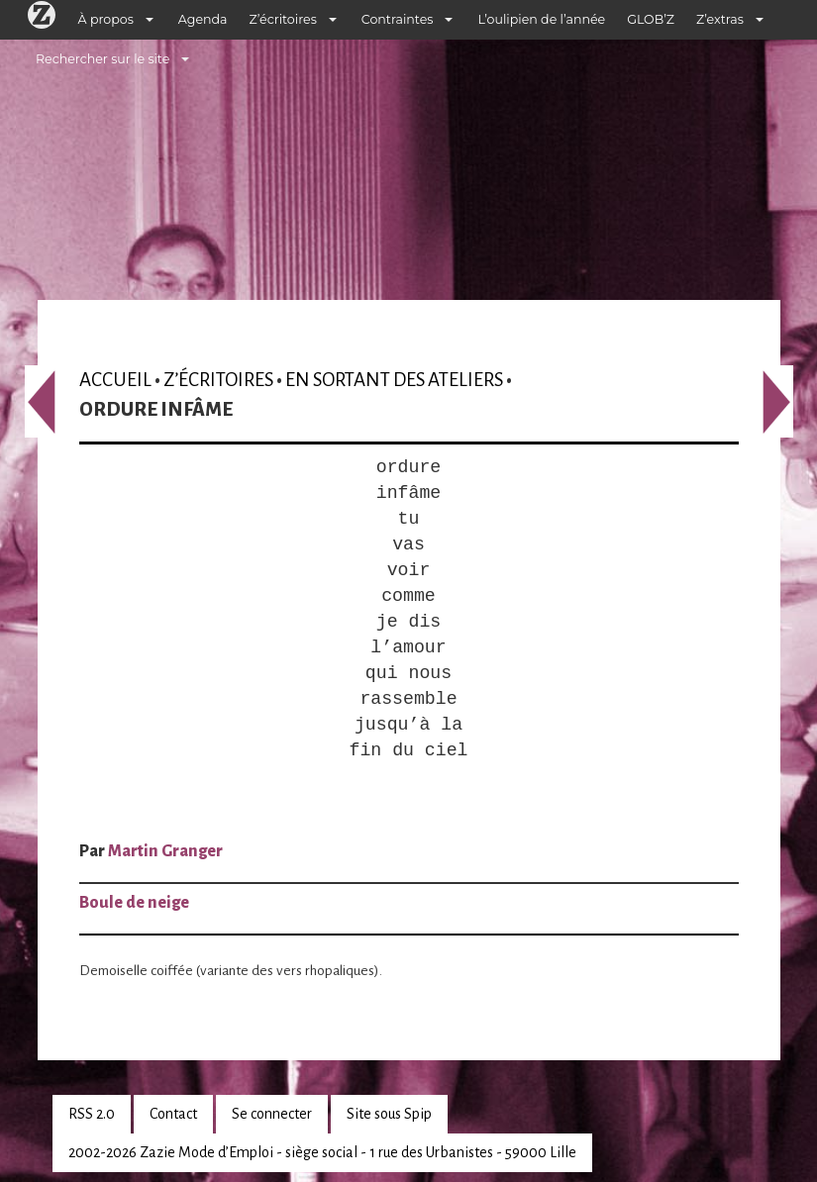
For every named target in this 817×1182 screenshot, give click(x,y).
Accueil (115, 379)
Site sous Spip (389, 1114)
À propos (106, 19)
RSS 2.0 (91, 1114)
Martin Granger (165, 851)
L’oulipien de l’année (541, 19)
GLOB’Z (650, 19)
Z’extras (720, 19)
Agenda (203, 19)
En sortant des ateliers (394, 379)
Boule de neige (134, 903)
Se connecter (272, 1114)
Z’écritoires (283, 19)
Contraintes (397, 19)
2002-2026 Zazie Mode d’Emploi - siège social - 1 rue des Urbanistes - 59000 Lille (322, 1152)
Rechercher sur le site (102, 58)
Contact (173, 1114)
